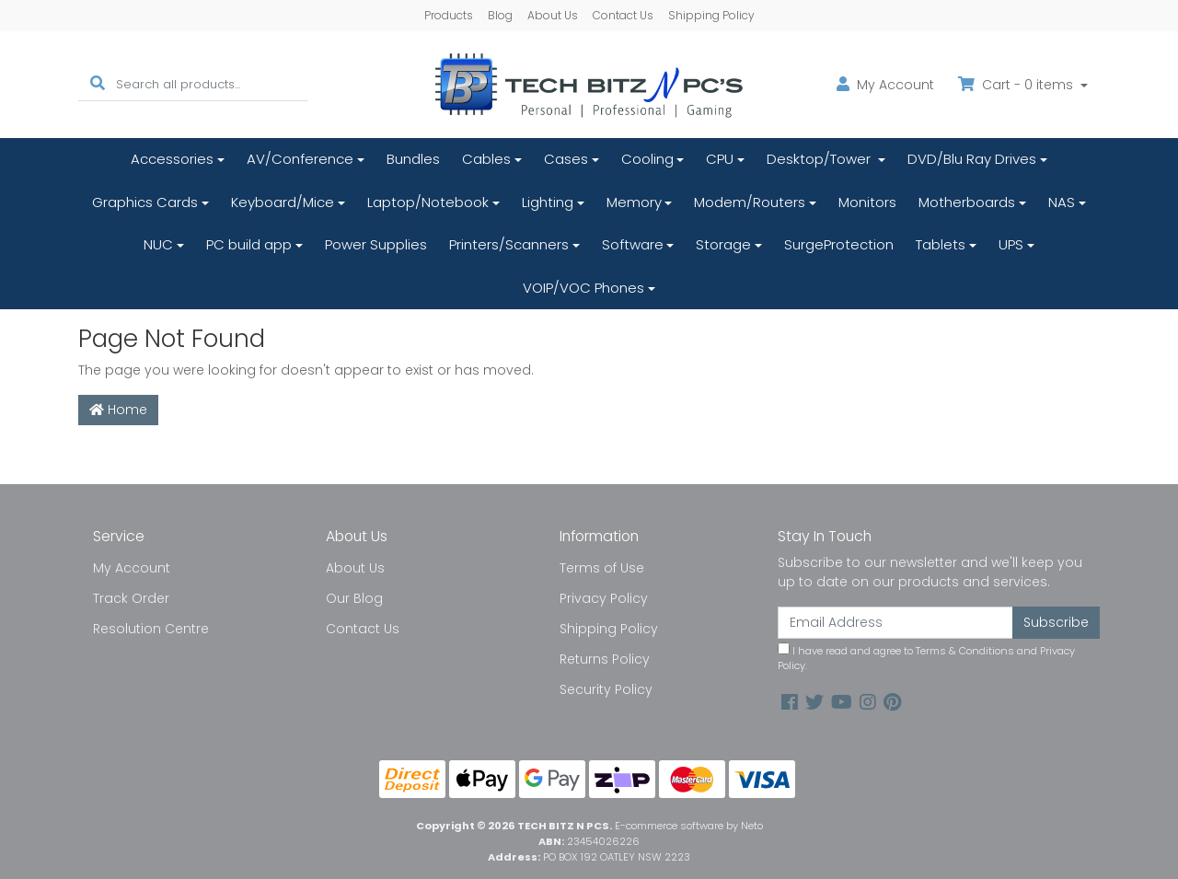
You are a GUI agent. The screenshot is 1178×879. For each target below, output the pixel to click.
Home (118, 409)
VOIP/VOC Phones (583, 287)
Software (633, 244)
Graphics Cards (145, 202)
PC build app (249, 244)
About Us (552, 15)
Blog (500, 15)
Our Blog (354, 598)
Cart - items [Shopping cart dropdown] (1017, 84)
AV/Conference (300, 158)
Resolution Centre (151, 628)
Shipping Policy (711, 15)
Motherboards (966, 202)
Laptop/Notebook (428, 202)
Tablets (940, 244)
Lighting (547, 202)
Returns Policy (605, 659)
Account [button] (885, 84)
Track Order (131, 598)
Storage (723, 244)
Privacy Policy (604, 598)
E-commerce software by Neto (689, 825)
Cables (486, 158)
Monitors (867, 202)
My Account (131, 568)
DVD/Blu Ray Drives (971, 158)
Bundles (413, 158)
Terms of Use (602, 568)
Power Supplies (376, 244)
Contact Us (623, 15)
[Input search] (212, 84)
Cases (566, 158)
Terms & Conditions (965, 650)
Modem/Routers (749, 202)
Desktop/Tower (820, 158)
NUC (158, 244)
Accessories (172, 158)
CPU (719, 158)
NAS (1061, 202)
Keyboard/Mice (282, 202)
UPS (1011, 244)
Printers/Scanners (509, 244)
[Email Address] (895, 623)
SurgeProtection (839, 244)
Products (448, 15)
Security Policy (606, 689)
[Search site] (97, 84)
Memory (634, 202)
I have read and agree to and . (926, 658)
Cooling (647, 158)
